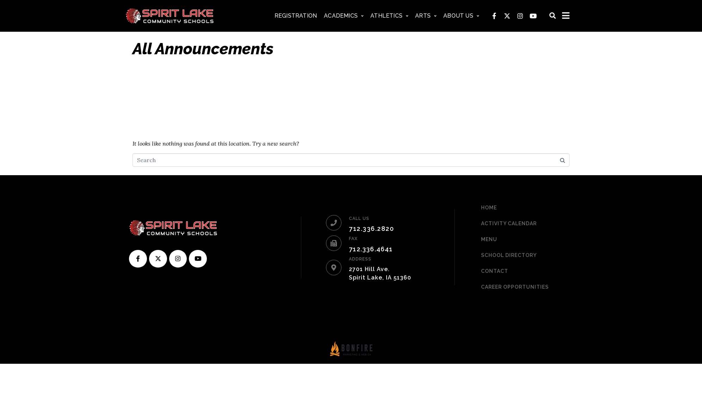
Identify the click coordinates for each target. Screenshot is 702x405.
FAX (353, 238)
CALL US (359, 218)
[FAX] (333, 243)
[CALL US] (333, 223)
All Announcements (203, 49)
